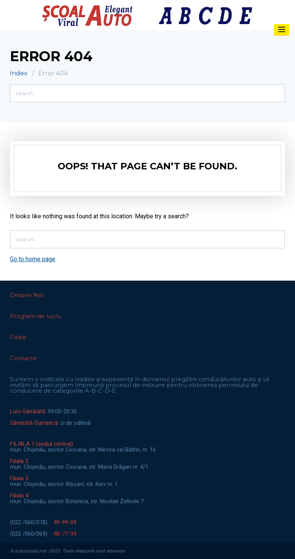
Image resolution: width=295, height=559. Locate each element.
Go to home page (32, 259)
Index (19, 73)
